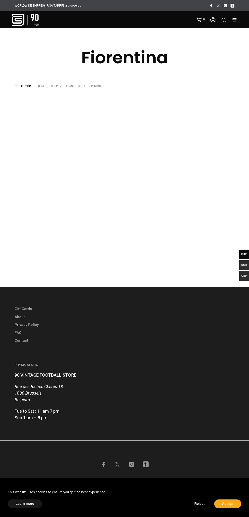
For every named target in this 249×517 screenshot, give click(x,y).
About (20, 317)
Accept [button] (227, 504)
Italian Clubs (72, 86)
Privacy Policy (27, 324)
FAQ (18, 333)
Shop (54, 86)
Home (41, 86)
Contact (21, 340)
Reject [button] (199, 504)
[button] (200, 19)
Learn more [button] (25, 504)
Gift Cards (23, 309)
